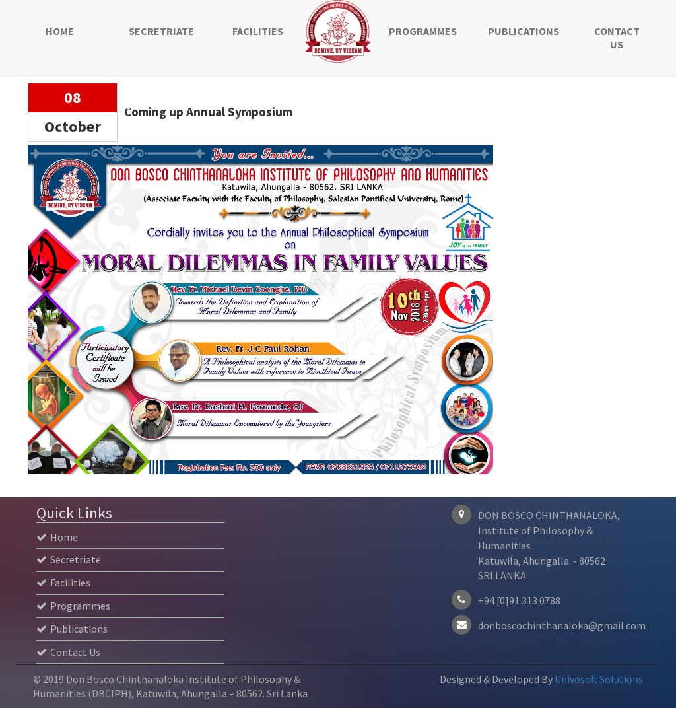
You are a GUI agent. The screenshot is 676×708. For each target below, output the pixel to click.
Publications (522, 31)
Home (60, 31)
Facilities (257, 31)
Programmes (423, 31)
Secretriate (161, 31)
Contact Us (617, 37)
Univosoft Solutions (599, 679)
